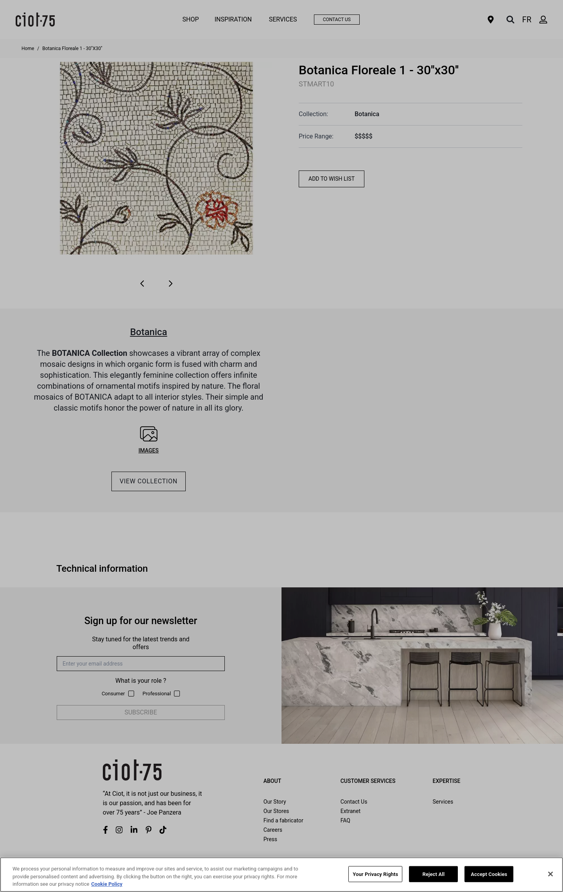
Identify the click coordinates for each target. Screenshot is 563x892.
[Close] (550, 874)
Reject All (434, 874)
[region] (281, 874)
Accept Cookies (489, 874)
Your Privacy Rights (375, 874)
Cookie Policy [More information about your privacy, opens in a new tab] (106, 884)
